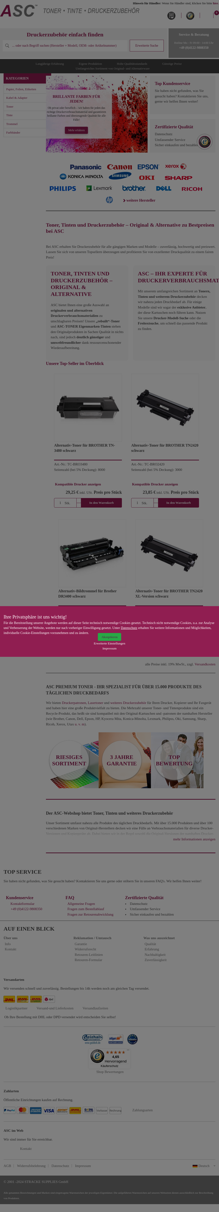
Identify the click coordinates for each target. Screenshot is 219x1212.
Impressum (109, 648)
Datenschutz (129, 628)
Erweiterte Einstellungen (109, 643)
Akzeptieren (109, 637)
